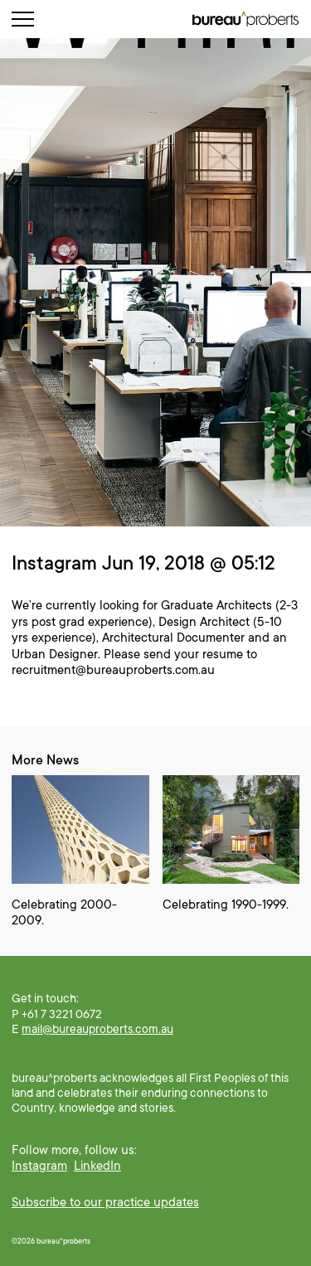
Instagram (39, 1165)
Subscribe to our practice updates (105, 1202)
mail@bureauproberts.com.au (97, 1028)
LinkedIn (97, 1165)
